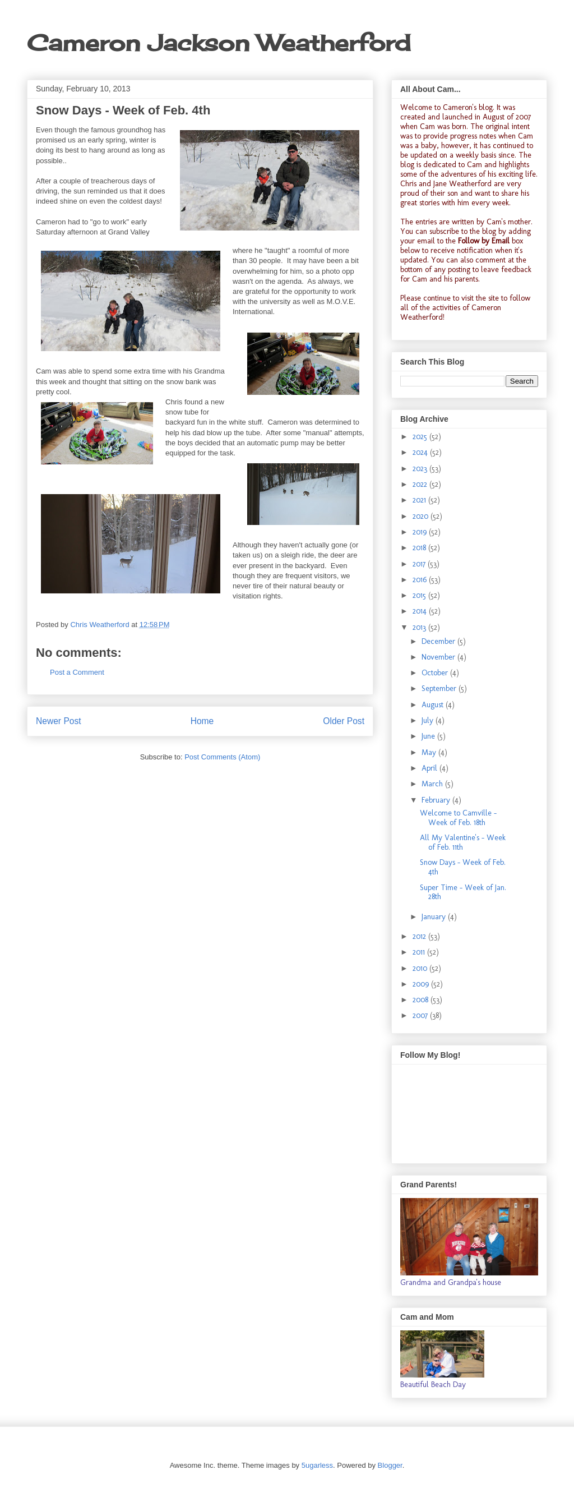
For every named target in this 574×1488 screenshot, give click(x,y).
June (429, 736)
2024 (421, 452)
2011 (420, 952)
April (430, 768)
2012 (420, 936)
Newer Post (58, 721)
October (436, 673)
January (435, 917)
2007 (421, 1015)
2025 (421, 436)
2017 (420, 564)
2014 (421, 611)
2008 (421, 1000)
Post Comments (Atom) (222, 757)
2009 (422, 984)
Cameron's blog (468, 107)
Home (202, 721)
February (437, 800)
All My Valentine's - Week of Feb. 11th (463, 842)
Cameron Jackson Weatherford (218, 43)
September (440, 688)
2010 (421, 968)
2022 (421, 484)
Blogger (390, 1465)
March (433, 784)
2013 (420, 627)
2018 (420, 547)
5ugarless (317, 1465)
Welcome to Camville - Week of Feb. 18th (458, 817)
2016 (421, 579)
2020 (421, 516)
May (430, 752)
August (434, 705)
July (429, 720)
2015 (420, 595)
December (439, 641)
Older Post (343, 721)
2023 (421, 468)
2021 (420, 500)
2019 (421, 532)
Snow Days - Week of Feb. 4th (463, 867)
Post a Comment (77, 672)
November (439, 657)
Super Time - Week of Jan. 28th (463, 892)
